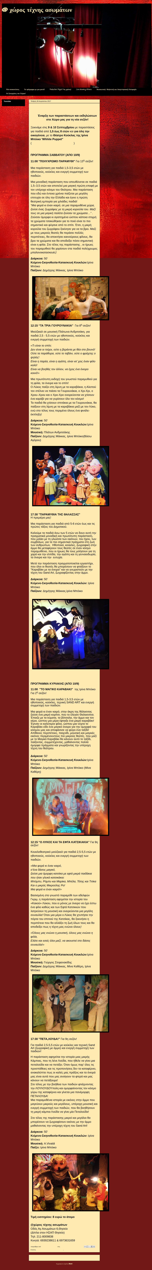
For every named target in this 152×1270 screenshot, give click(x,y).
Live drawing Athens (84, 89)
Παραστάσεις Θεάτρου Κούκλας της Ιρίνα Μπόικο (79, 1250)
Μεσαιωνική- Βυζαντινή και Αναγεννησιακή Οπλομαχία (116, 89)
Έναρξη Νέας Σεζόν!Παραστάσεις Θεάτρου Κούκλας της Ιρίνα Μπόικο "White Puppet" (62, 108)
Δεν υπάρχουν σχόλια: (74, 1247)
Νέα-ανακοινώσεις (12, 89)
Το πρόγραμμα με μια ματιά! (34, 89)
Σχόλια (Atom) (68, 1264)
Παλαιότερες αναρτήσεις (89, 1258)
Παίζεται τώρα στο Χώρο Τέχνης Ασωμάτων (49, 1250)
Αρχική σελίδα (63, 1258)
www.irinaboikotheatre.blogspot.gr (53, 143)
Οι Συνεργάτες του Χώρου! (16, 93)
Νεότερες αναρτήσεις (38, 1258)
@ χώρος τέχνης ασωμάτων (37, 9)
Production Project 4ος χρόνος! (60, 89)
